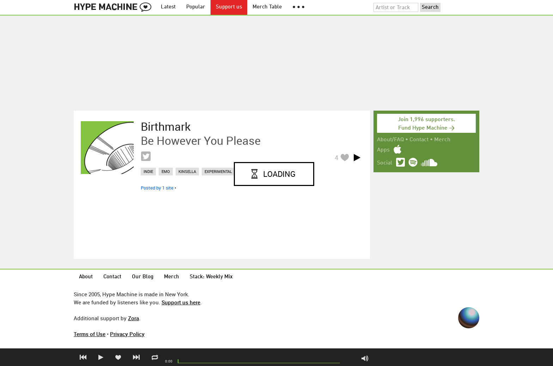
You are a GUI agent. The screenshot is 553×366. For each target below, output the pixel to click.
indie (148, 171)
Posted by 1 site (157, 188)
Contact (419, 140)
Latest (168, 7)
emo (166, 171)
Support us (229, 7)
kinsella (187, 171)
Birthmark (165, 126)
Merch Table (267, 7)
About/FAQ (390, 140)
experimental (218, 171)
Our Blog (142, 277)
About (86, 277)
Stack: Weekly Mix (211, 277)
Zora (133, 318)
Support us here (181, 302)
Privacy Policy (127, 333)
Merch (442, 140)
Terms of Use (89, 333)
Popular (195, 7)
